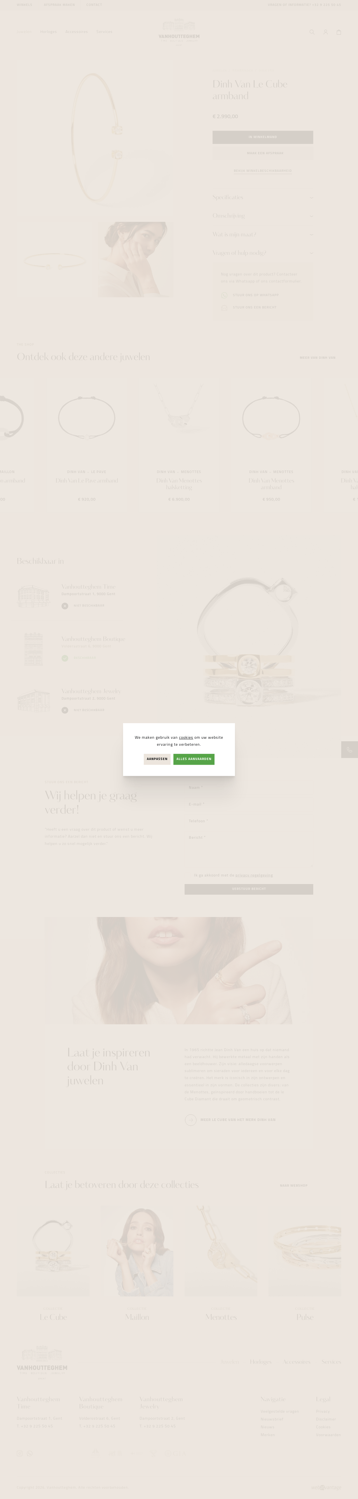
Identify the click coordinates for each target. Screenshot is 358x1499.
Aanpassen (157, 759)
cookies (186, 738)
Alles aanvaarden (193, 759)
